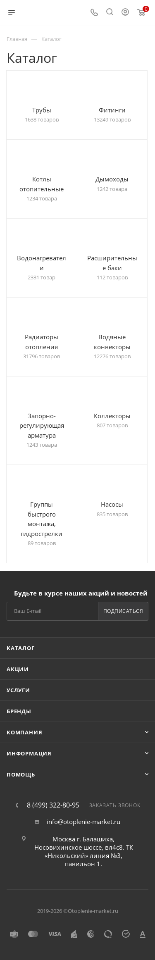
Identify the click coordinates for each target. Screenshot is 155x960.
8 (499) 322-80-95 (53, 805)
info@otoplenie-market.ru (83, 821)
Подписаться (123, 611)
